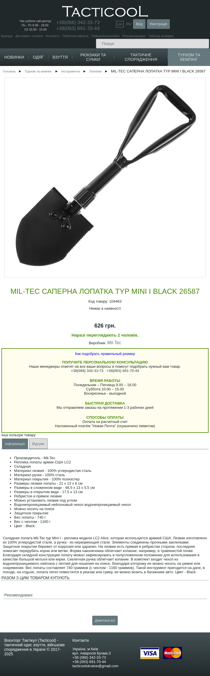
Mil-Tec (114, 342)
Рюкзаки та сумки (93, 57)
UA (119, 24)
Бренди (6, 36)
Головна (9, 71)
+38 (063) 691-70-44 (89, 662)
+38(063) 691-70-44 (78, 28)
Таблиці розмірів (160, 36)
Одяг (38, 57)
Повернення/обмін (105, 36)
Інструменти (70, 71)
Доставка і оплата (29, 36)
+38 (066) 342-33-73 (89, 657)
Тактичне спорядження (141, 57)
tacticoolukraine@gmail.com (95, 666)
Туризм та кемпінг (189, 57)
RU (129, 24)
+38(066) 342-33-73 (87, 371)
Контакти (52, 36)
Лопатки (95, 71)
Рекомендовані (133, 36)
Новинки (14, 57)
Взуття (60, 57)
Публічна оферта (75, 36)
